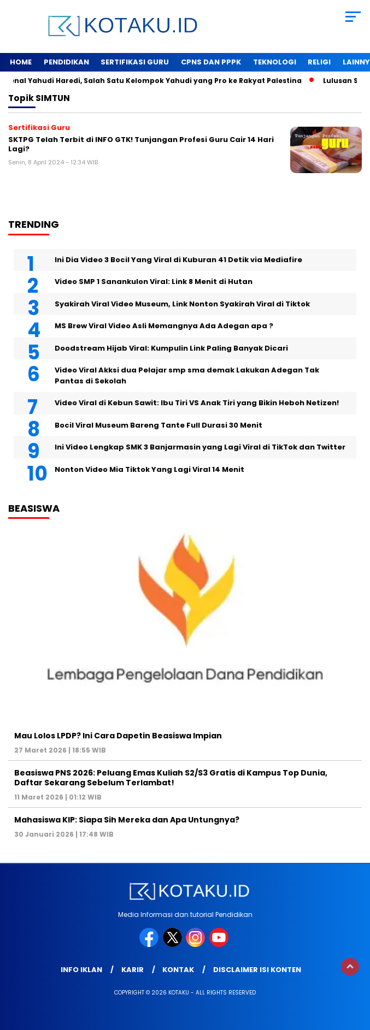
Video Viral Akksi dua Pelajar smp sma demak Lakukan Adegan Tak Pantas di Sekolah (187, 375)
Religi (319, 62)
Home (21, 62)
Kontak (178, 969)
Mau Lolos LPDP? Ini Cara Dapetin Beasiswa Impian (118, 735)
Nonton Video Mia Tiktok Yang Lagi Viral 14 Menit (149, 469)
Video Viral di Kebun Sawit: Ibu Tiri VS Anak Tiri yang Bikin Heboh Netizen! (197, 403)
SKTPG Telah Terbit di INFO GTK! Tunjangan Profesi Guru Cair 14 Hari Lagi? (141, 144)
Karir (132, 969)
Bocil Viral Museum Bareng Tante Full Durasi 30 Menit (158, 425)
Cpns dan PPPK (211, 62)
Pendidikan (66, 62)
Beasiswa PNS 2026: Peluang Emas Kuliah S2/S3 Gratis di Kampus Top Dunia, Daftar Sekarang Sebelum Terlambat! (170, 777)
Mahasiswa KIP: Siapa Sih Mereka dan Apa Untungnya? (126, 819)
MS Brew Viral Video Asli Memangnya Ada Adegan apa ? (164, 326)
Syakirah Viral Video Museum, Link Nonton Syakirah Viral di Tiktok (182, 304)
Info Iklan (81, 969)
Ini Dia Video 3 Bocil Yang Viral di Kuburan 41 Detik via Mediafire (178, 259)
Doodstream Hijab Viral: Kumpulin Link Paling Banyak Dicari (171, 348)
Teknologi (274, 62)
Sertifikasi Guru (135, 62)
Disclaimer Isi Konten (257, 969)
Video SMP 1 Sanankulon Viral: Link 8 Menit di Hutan (153, 281)
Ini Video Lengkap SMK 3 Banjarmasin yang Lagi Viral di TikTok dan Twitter (200, 447)
